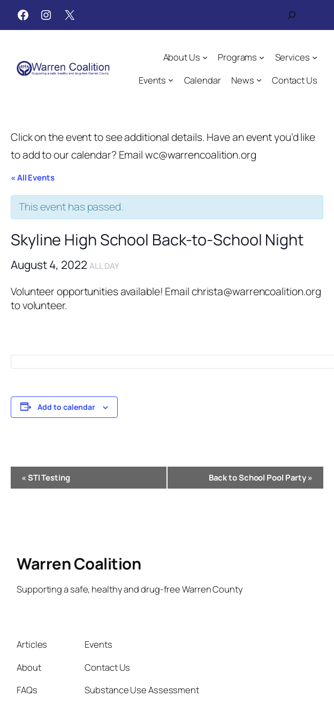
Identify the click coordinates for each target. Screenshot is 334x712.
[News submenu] (259, 80)
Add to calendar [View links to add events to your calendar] (66, 407)
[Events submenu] (170, 80)
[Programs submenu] (261, 57)
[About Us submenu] (205, 57)
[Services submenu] (314, 57)
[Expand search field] (291, 15)
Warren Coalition (79, 563)
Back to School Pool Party (261, 477)
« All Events (33, 177)
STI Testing (45, 477)
